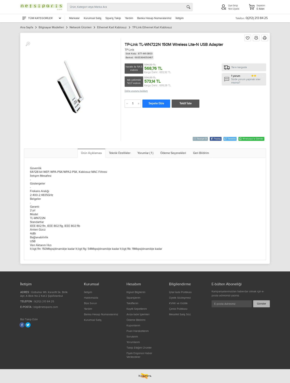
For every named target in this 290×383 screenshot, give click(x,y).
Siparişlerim (133, 297)
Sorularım (132, 336)
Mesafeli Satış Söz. (180, 314)
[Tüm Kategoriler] (41, 18)
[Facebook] (22, 324)
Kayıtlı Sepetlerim (137, 308)
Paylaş (215, 138)
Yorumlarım (133, 342)
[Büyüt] (28, 44)
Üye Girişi (233, 5)
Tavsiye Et (200, 138)
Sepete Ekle (156, 103)
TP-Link (129, 50)
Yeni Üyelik (233, 8)
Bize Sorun (90, 303)
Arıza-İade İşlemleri (138, 314)
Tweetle (230, 138)
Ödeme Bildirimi (136, 320)
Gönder (261, 303)
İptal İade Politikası (180, 292)
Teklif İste (185, 103)
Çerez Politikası (178, 308)
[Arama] (188, 7)
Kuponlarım (133, 325)
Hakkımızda (91, 297)
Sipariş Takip (113, 18)
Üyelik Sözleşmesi (180, 297)
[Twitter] (28, 324)
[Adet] (133, 104)
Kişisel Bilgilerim (136, 292)
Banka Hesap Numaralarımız (154, 18)
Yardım (129, 18)
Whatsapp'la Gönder (251, 138)
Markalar (74, 18)
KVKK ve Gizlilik (178, 303)
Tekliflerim (132, 303)
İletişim (180, 18)
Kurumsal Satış (92, 18)
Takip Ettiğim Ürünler (139, 347)
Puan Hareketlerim (138, 331)
